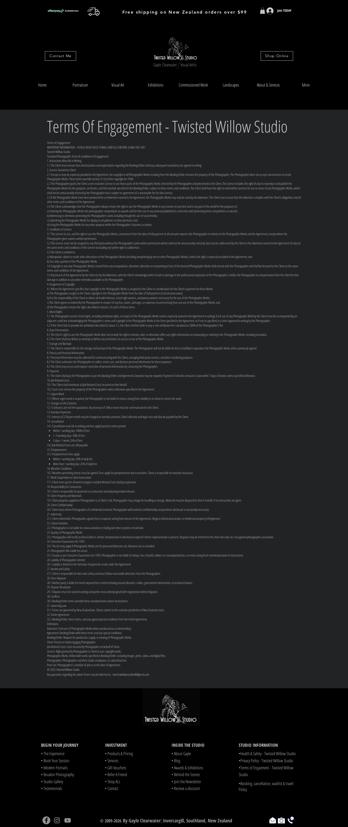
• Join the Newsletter (186, 782)
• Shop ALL (112, 782)
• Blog (176, 761)
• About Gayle (181, 754)
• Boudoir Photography (57, 774)
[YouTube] (68, 820)
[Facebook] (46, 820)
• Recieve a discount (186, 788)
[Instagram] (57, 820)
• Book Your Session (55, 761)
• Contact (111, 788)
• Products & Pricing (119, 754)
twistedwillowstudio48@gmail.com (131, 674)
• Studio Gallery (52, 782)
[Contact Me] (60, 56)
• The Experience (52, 754)
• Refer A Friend (116, 774)
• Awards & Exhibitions (187, 768)
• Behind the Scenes (186, 774)
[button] (80, 85)
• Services (111, 761)
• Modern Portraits (54, 768)
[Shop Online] (277, 56)
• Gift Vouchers (115, 768)
